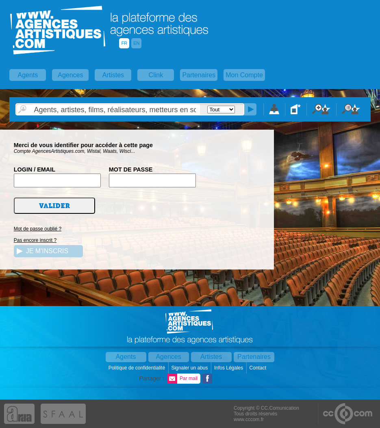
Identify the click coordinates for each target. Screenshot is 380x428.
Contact (259, 368)
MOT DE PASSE (131, 169)
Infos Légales (229, 368)
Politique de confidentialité (138, 368)
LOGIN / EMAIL (34, 169)
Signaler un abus (190, 368)
